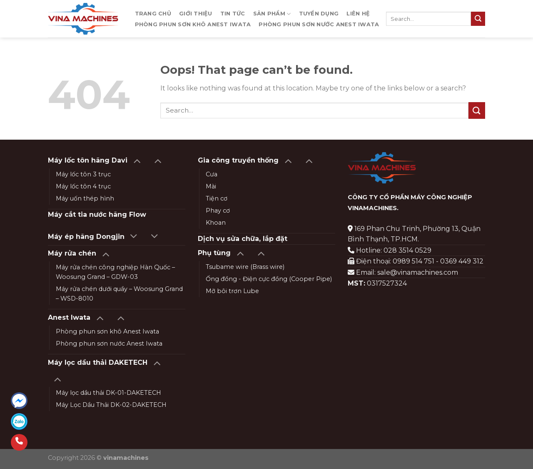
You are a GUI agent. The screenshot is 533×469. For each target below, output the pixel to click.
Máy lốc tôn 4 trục (83, 186)
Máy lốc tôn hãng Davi (87, 160)
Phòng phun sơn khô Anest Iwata (193, 24)
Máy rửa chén (72, 253)
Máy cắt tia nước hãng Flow (97, 214)
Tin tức (232, 13)
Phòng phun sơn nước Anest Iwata (319, 24)
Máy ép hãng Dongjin (86, 237)
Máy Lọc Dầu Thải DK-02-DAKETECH (111, 405)
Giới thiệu (195, 13)
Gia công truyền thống (238, 160)
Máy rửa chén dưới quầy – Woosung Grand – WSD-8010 (119, 293)
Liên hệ (358, 13)
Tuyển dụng (319, 13)
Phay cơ (218, 210)
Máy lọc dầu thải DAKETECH (97, 362)
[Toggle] (136, 160)
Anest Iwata (69, 317)
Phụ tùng (214, 253)
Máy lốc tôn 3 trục (83, 174)
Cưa (211, 174)
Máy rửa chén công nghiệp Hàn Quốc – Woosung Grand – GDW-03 (115, 272)
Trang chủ (153, 13)
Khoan (216, 222)
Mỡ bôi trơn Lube (232, 291)
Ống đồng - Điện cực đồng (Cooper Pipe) (269, 279)
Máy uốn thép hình (85, 198)
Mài (211, 186)
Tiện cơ (216, 198)
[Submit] (478, 19)
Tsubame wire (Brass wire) (245, 267)
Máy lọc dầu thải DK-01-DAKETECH (108, 392)
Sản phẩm (272, 14)
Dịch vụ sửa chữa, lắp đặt (242, 239)
